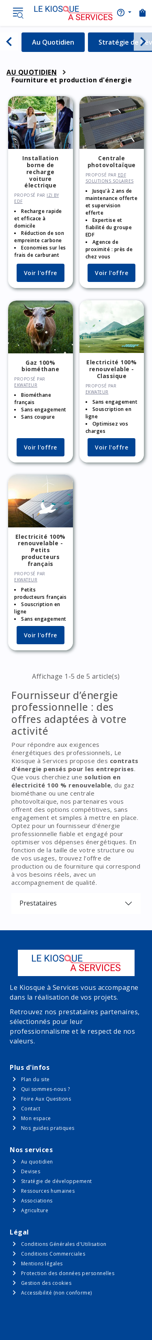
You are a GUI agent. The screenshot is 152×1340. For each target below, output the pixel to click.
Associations (37, 1200)
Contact (31, 1108)
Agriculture (35, 1210)
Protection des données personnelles (68, 1273)
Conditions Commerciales (53, 1253)
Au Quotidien (58, 42)
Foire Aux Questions (46, 1098)
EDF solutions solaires (110, 178)
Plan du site (35, 1079)
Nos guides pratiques (48, 1128)
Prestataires (38, 903)
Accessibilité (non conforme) (56, 1292)
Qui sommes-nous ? (45, 1089)
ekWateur (25, 385)
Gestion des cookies (46, 1283)
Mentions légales (42, 1263)
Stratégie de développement (56, 1181)
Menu (18, 13)
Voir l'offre (40, 273)
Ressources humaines (48, 1190)
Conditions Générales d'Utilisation (64, 1244)
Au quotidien (37, 1161)
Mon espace (36, 1118)
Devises (31, 1171)
